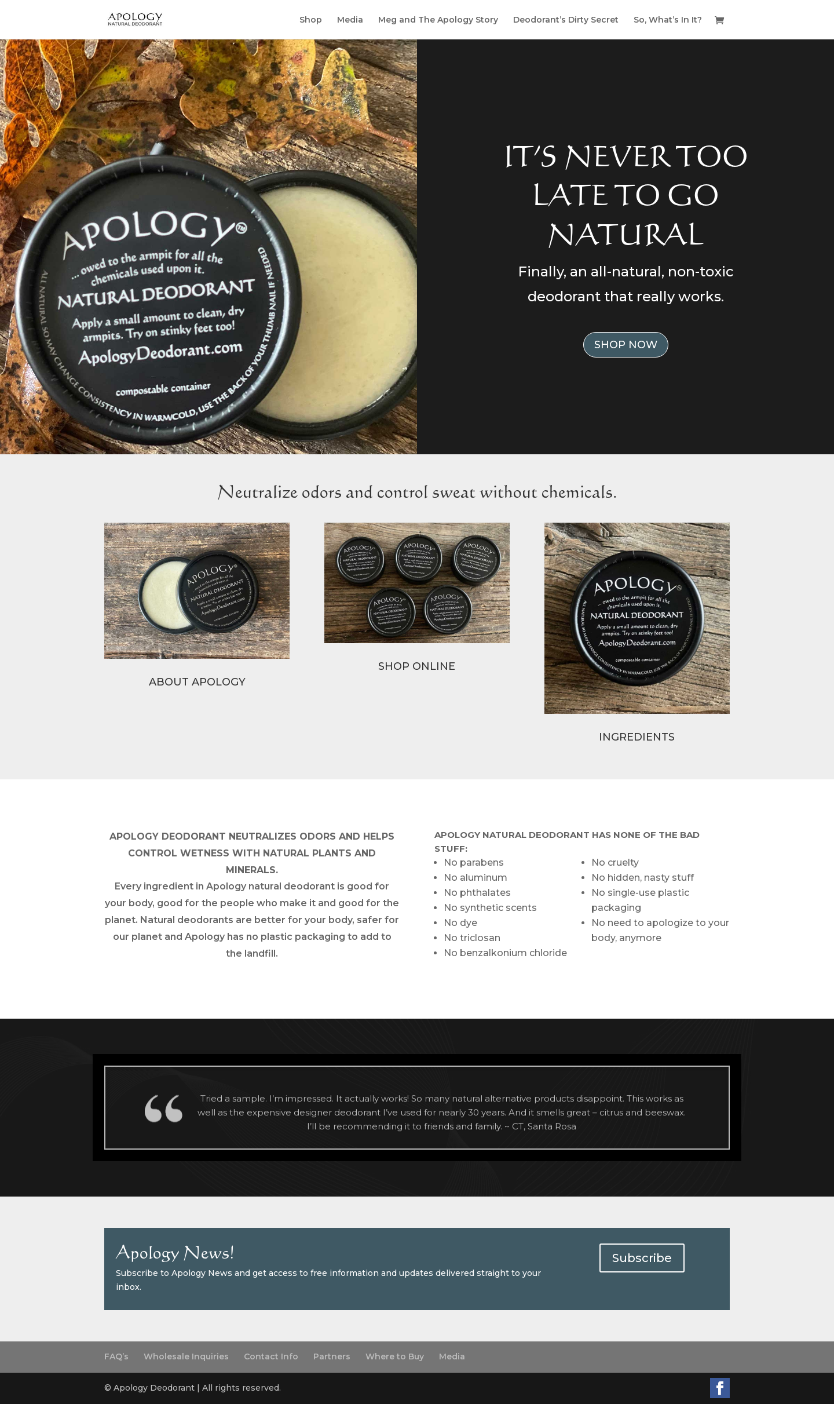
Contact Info (271, 1356)
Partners (331, 1356)
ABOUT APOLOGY (197, 682)
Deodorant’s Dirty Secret (566, 20)
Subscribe (642, 1258)
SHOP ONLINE (416, 666)
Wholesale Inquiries (186, 1356)
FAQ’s (116, 1356)
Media (350, 20)
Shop (310, 20)
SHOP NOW (625, 344)
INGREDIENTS (637, 737)
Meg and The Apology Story (438, 20)
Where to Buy (394, 1356)
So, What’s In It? (668, 20)
